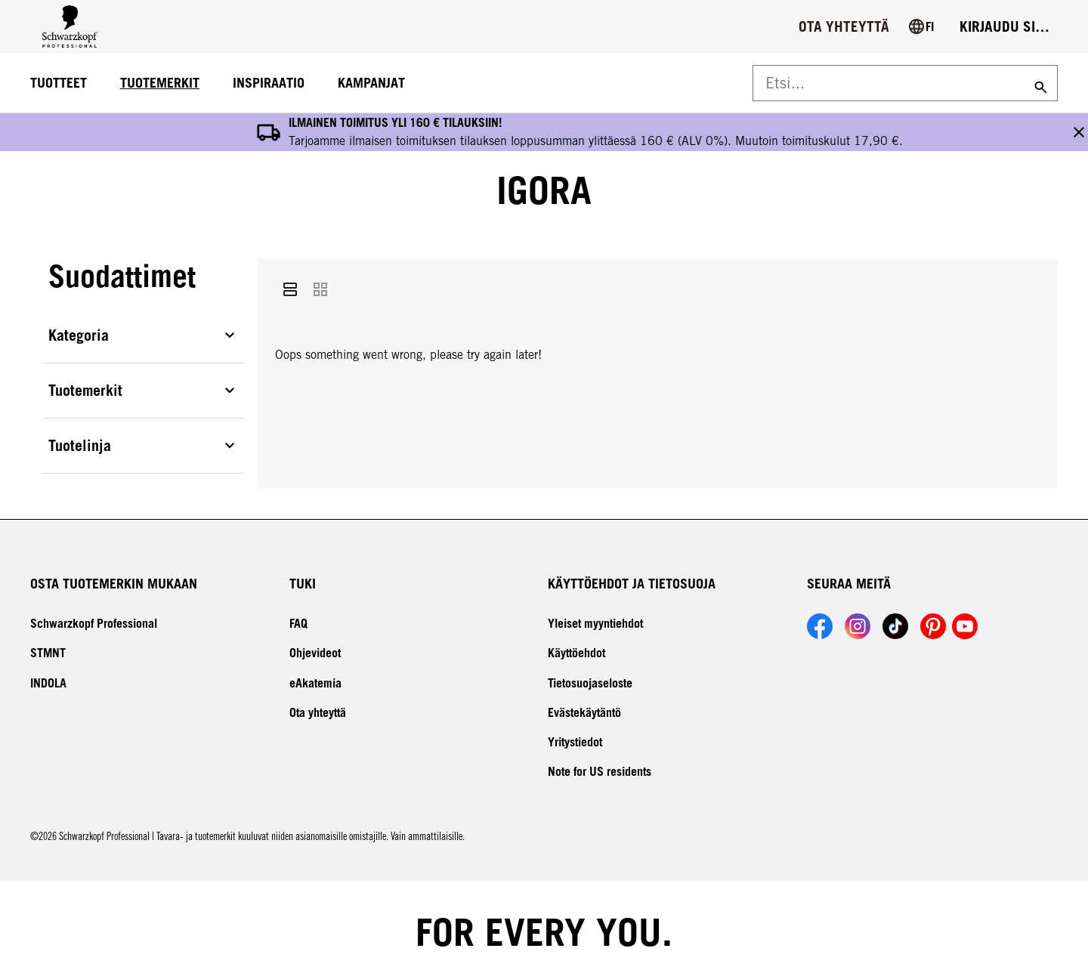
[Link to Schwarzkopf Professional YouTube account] (965, 617)
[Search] (1039, 83)
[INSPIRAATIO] (268, 83)
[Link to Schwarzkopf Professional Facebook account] (820, 617)
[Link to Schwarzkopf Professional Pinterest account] (933, 617)
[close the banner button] (1079, 127)
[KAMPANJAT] (371, 83)
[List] (290, 283)
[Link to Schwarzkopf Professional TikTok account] (895, 617)
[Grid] (320, 283)
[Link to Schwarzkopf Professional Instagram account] (857, 617)
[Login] (1005, 26)
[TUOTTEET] (58, 83)
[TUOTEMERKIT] (159, 83)
